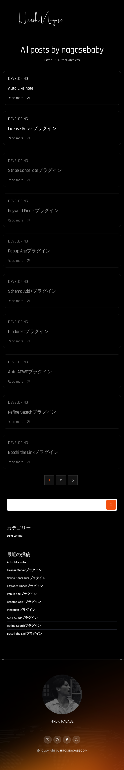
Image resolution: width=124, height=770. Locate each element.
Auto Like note (20, 89)
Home (48, 60)
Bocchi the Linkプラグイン (24, 634)
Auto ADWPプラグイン (22, 618)
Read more (19, 98)
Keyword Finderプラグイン (25, 586)
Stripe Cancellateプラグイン (26, 578)
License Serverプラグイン (32, 129)
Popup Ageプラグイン (22, 594)
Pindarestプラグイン (21, 610)
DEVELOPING (15, 535)
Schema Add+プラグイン (24, 602)
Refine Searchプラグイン (24, 626)
